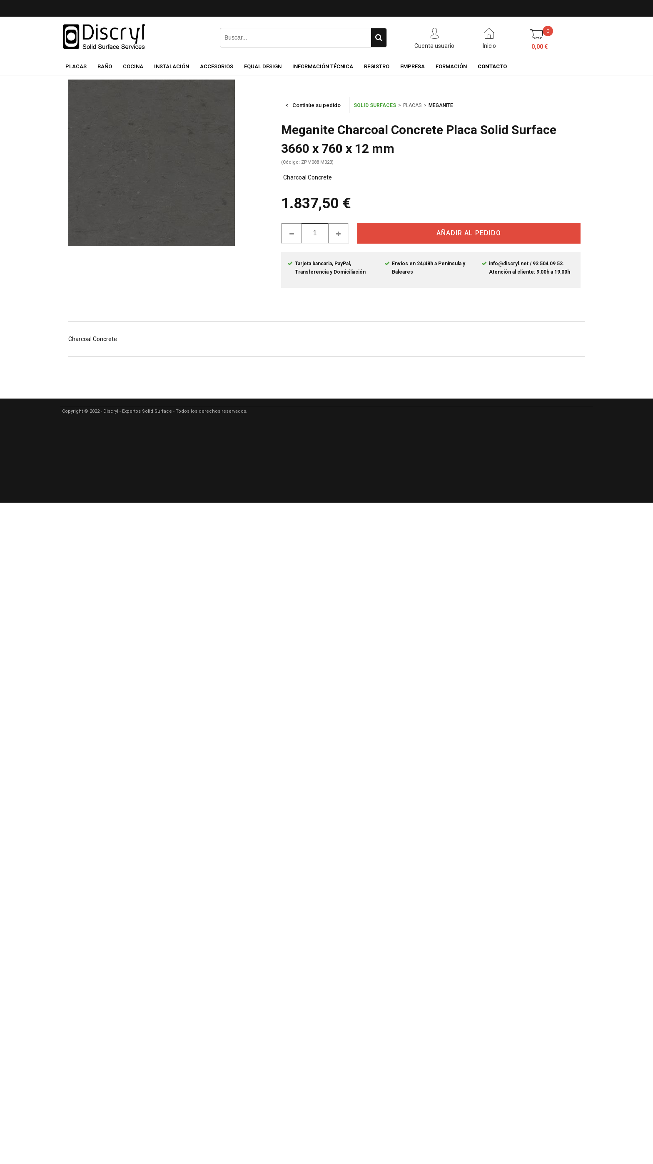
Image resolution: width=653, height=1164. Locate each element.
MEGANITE (441, 105)
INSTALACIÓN (171, 66)
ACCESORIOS (216, 66)
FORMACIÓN (451, 66)
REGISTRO (376, 66)
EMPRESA (412, 66)
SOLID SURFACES (375, 105)
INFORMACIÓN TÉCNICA (322, 66)
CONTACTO (492, 66)
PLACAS (76, 66)
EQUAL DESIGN (263, 66)
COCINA (133, 66)
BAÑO (104, 66)
